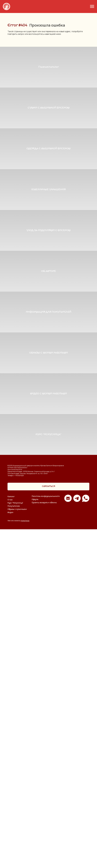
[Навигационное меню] (92, 6)
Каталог (11, 814)
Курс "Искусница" (15, 821)
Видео (10, 830)
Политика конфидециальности (46, 814)
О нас (10, 818)
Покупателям (14, 824)
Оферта (35, 817)
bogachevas (25, 838)
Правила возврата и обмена (44, 820)
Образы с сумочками (17, 827)
